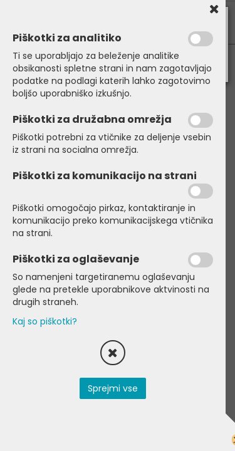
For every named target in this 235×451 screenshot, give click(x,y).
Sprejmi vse (113, 388)
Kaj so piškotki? (45, 321)
